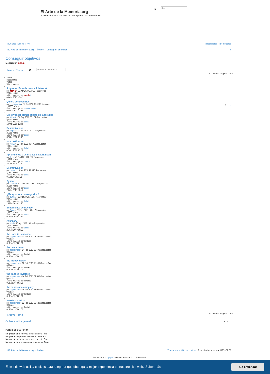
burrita (12, 197)
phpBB (111, 357)
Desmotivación (15, 128)
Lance (12, 170)
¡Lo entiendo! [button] (248, 366)
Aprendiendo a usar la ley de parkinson (29, 154)
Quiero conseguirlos (18, 101)
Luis (26, 122)
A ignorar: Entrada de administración (27, 88)
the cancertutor (15, 247)
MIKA (12, 144)
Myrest (13, 117)
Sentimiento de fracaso (20, 207)
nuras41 (13, 184)
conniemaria (15, 104)
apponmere (15, 237)
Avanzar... (12, 221)
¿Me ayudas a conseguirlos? (23, 194)
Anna (12, 210)
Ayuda (10, 181)
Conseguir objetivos (23, 58)
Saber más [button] (153, 366)
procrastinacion (15, 141)
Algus (12, 131)
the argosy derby (16, 260)
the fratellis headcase (19, 234)
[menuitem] (27, 43)
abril (12, 223)
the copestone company (20, 287)
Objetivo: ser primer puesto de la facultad (30, 115)
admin (21, 63)
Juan (12, 157)
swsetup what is (16, 300)
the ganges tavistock (18, 274)
